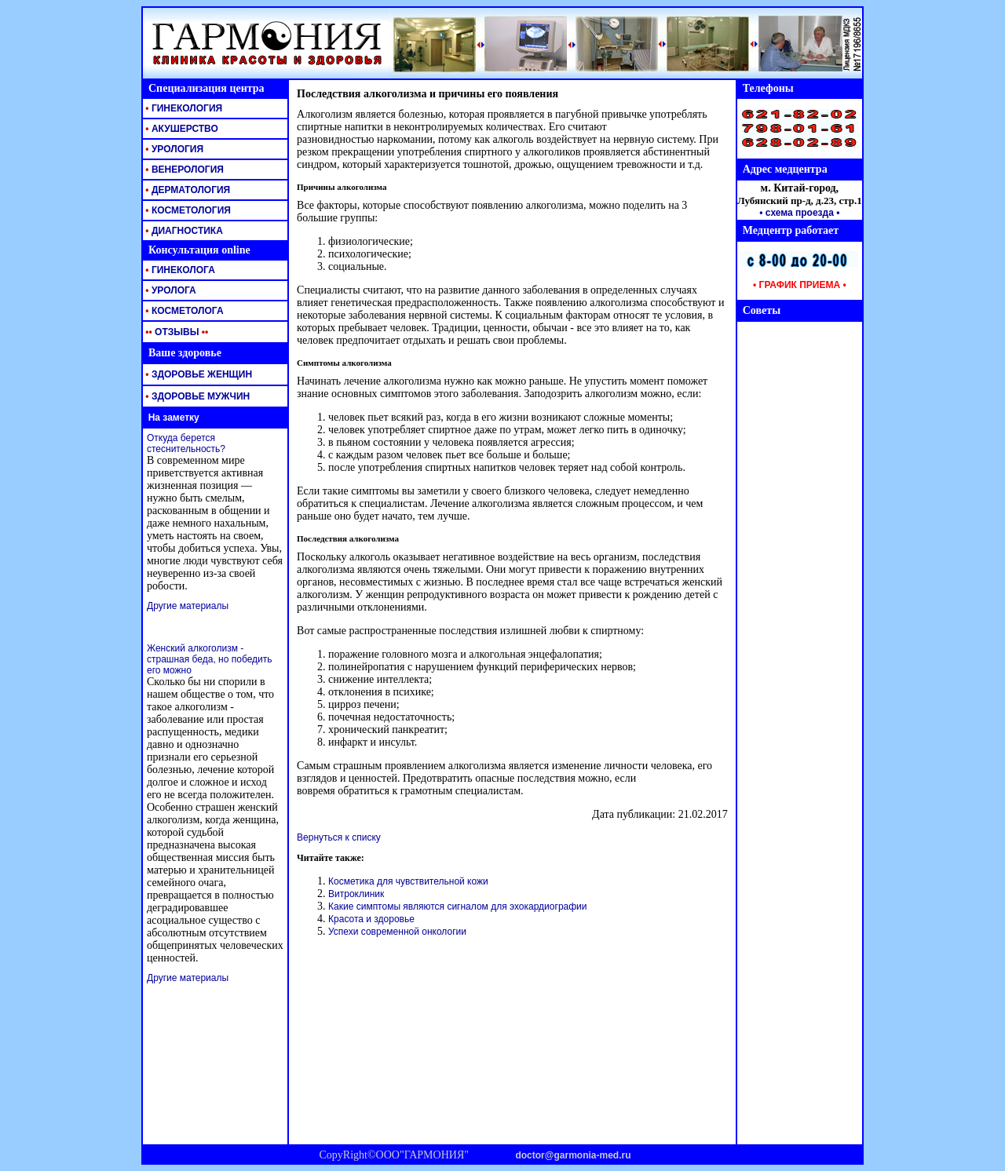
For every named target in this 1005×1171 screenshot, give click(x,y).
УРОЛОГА (169, 290)
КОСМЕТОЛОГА (183, 310)
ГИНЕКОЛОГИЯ (182, 108)
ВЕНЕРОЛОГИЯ (183, 169)
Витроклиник (356, 893)
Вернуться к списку (339, 837)
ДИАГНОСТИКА (183, 230)
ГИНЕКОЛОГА (179, 269)
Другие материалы (187, 605)
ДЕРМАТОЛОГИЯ (186, 189)
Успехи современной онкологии (397, 931)
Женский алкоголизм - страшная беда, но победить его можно (209, 659)
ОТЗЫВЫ (175, 331)
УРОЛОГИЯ (173, 149)
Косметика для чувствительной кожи (408, 881)
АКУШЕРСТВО (180, 128)
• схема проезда (796, 212)
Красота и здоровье (371, 919)
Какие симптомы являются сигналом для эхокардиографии (457, 906)
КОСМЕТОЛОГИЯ (187, 210)
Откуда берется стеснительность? (186, 443)
